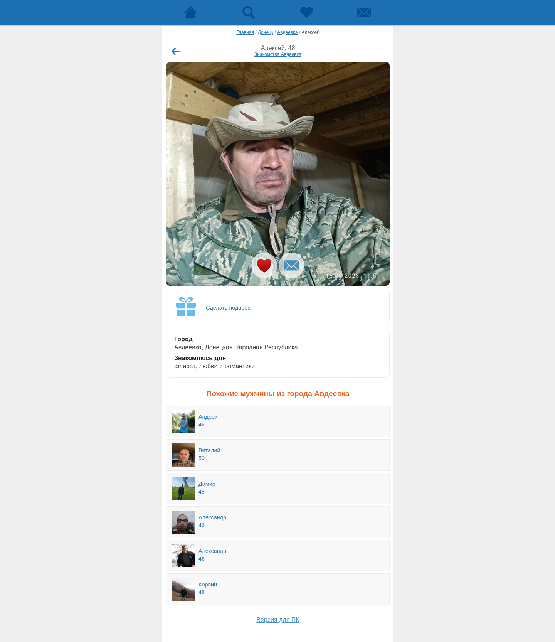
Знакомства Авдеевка (277, 54)
